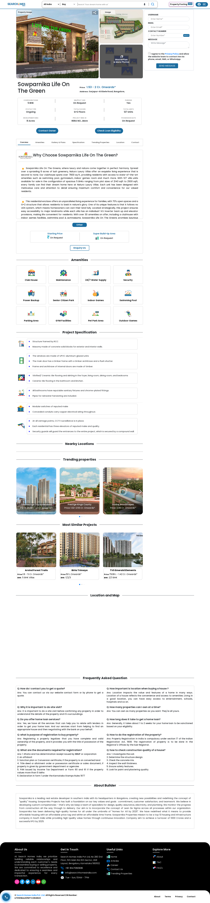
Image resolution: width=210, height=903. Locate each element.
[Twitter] (27, 881)
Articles (113, 861)
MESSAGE (152, 39)
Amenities (39, 142)
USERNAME (153, 14)
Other (79, 224)
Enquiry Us (79, 247)
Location (120, 142)
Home (112, 857)
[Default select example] (69, 4)
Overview (24, 142)
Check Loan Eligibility (109, 130)
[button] (140, 491)
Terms (168, 896)
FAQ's (158, 867)
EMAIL (151, 23)
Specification (78, 142)
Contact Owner (47, 130)
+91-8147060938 (72, 868)
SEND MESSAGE (167, 65)
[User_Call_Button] (6, 897)
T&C (157, 862)
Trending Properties (100, 142)
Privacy (179, 896)
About (158, 856)
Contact (135, 142)
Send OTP (186, 35)
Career (112, 865)
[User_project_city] (51, 4)
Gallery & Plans (58, 142)
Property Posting (181, 4)
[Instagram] (17, 881)
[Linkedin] (33, 881)
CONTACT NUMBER (157, 31)
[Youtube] (38, 881)
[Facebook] (22, 881)
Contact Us (115, 869)
